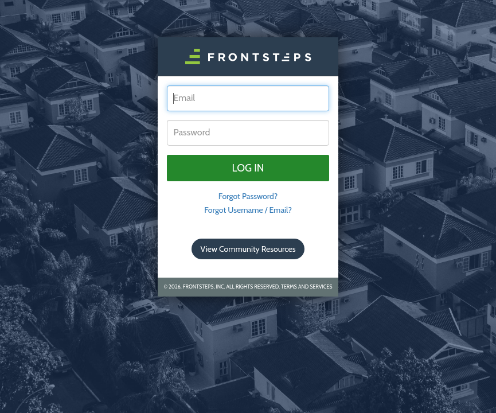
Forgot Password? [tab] (248, 196)
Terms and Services (306, 286)
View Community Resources (248, 249)
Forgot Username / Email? (248, 210)
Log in (248, 168)
